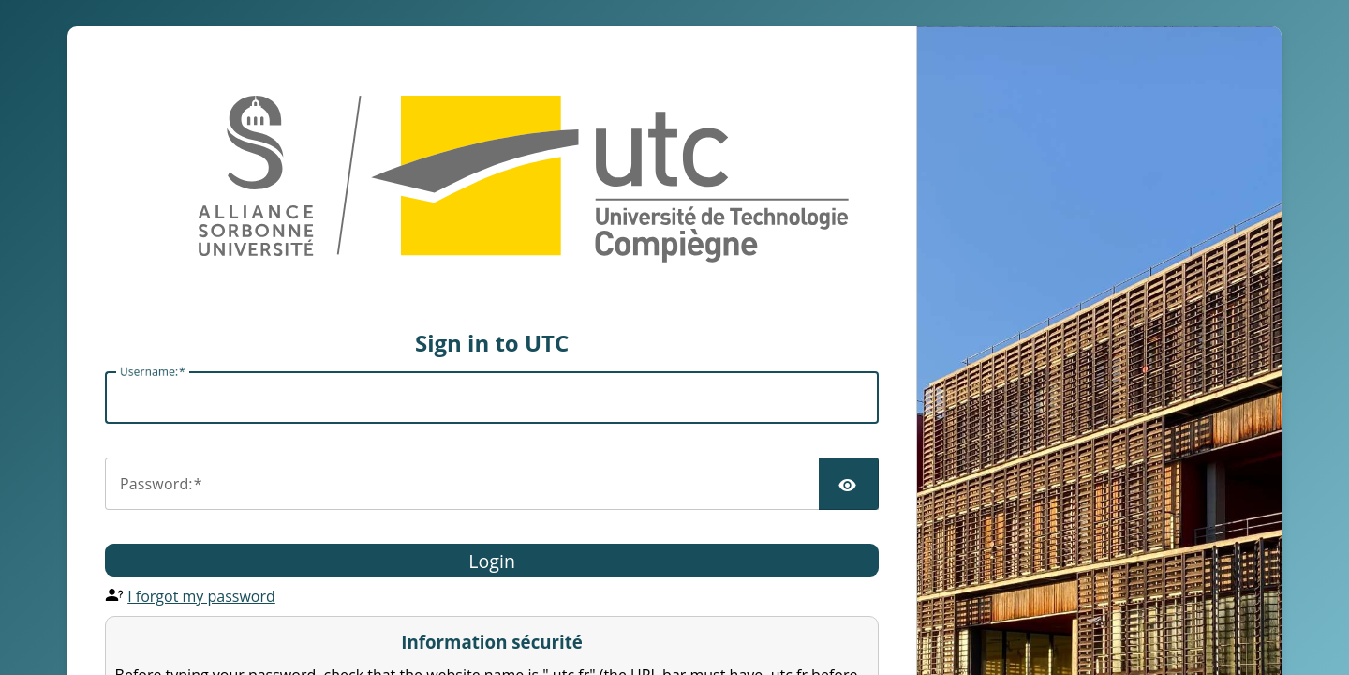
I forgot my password (201, 596)
